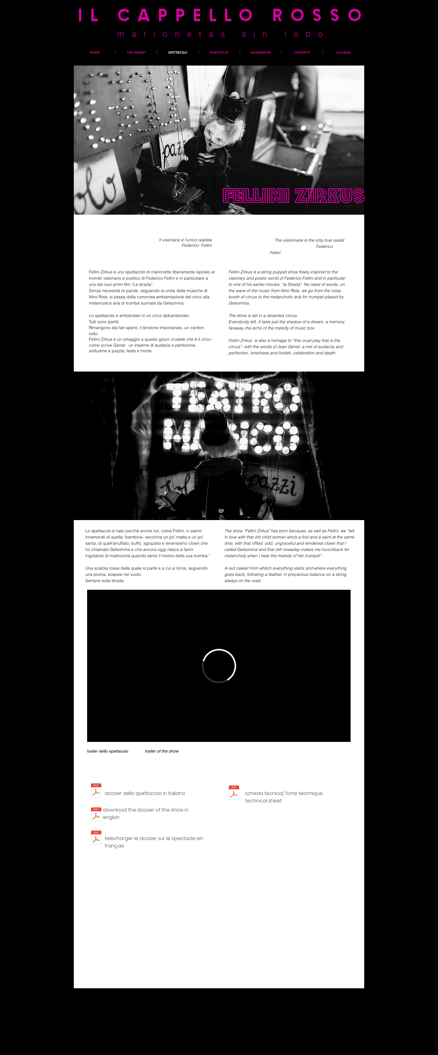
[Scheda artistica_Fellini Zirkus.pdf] (96, 791)
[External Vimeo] (219, 666)
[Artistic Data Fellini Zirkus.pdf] (96, 815)
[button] (219, 446)
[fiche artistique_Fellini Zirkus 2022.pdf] (96, 838)
